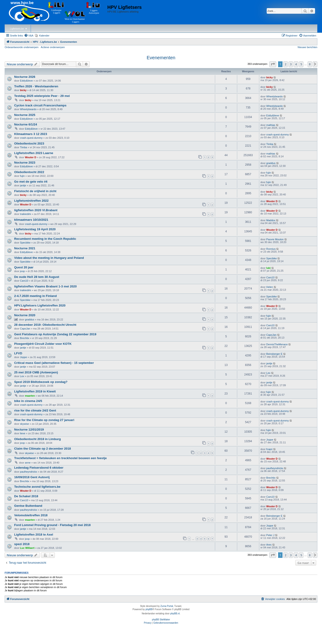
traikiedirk (25, 214)
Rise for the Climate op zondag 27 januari (44, 420)
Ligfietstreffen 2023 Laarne (33, 153)
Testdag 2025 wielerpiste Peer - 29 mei (42, 96)
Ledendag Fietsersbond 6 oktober (38, 467)
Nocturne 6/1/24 (25, 124)
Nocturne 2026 (24, 77)
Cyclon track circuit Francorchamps (40, 105)
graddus (271, 163)
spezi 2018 (22, 544)
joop (22, 271)
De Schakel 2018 (26, 496)
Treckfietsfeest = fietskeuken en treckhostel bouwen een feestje (60, 458)
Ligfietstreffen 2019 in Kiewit (35, 391)
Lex (22, 376)
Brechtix (24, 338)
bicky (269, 77)
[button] (272, 64)
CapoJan (25, 328)
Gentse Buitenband (28, 505)
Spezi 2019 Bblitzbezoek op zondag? (40, 382)
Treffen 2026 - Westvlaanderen (36, 86)
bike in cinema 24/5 (28, 401)
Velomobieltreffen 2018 (31, 515)
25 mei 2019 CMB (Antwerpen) (36, 372)
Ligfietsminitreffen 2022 (31, 200)
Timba (23, 147)
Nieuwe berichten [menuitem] (307, 47)
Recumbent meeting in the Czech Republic (45, 238)
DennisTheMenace (277, 344)
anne (27, 462)
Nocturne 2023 (24, 162)
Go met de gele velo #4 (30, 181)
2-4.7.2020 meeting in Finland (35, 296)
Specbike (25, 242)
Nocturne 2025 (24, 115)
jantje (23, 185)
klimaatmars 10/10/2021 (31, 219)
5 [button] (301, 64)
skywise (24, 423)
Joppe (23, 357)
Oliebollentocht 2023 (29, 143)
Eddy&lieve (26, 80)
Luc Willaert (27, 547)
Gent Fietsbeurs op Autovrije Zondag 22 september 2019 (55, 334)
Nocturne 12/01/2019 (29, 429)
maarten (30, 395)
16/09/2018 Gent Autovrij (32, 477)
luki (268, 268)
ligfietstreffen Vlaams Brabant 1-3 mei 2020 (45, 286)
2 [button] (285, 64)
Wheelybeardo (274, 96)
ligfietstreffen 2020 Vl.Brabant (35, 210)
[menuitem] (28, 35)
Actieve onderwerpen (53, 47)
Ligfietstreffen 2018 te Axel (33, 534)
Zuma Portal (166, 606)
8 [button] (310, 64)
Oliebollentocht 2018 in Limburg (37, 439)
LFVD (18, 353)
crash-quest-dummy (31, 137)
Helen (269, 287)
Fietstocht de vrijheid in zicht (35, 191)
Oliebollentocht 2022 (29, 172)
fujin (22, 175)
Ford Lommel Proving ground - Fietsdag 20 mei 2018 (52, 525)
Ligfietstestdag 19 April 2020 (35, 229)
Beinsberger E (274, 353)
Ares (269, 544)
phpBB (148, 609)
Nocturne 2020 (24, 315)
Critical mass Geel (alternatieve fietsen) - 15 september (54, 363)
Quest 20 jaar (23, 267)
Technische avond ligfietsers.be (37, 486)
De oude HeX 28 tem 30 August (36, 277)
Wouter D (30, 157)
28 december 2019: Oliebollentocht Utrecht (45, 324)
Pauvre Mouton (275, 239)
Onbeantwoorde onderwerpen (22, 47)
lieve (22, 433)
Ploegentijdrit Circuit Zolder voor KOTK (43, 344)
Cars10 (24, 280)
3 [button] (291, 64)
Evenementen (161, 57)
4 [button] (296, 64)
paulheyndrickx (28, 471)
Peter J (270, 535)
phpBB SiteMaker (161, 619)
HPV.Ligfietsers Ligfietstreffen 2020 (40, 305)
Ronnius (271, 248)
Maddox (270, 220)
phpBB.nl (175, 613)
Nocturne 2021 (24, 248)
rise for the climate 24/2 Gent (35, 410)
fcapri (269, 449)
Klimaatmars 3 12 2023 (30, 134)
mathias (270, 125)
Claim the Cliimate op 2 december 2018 (42, 448)
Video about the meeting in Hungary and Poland (49, 258)
